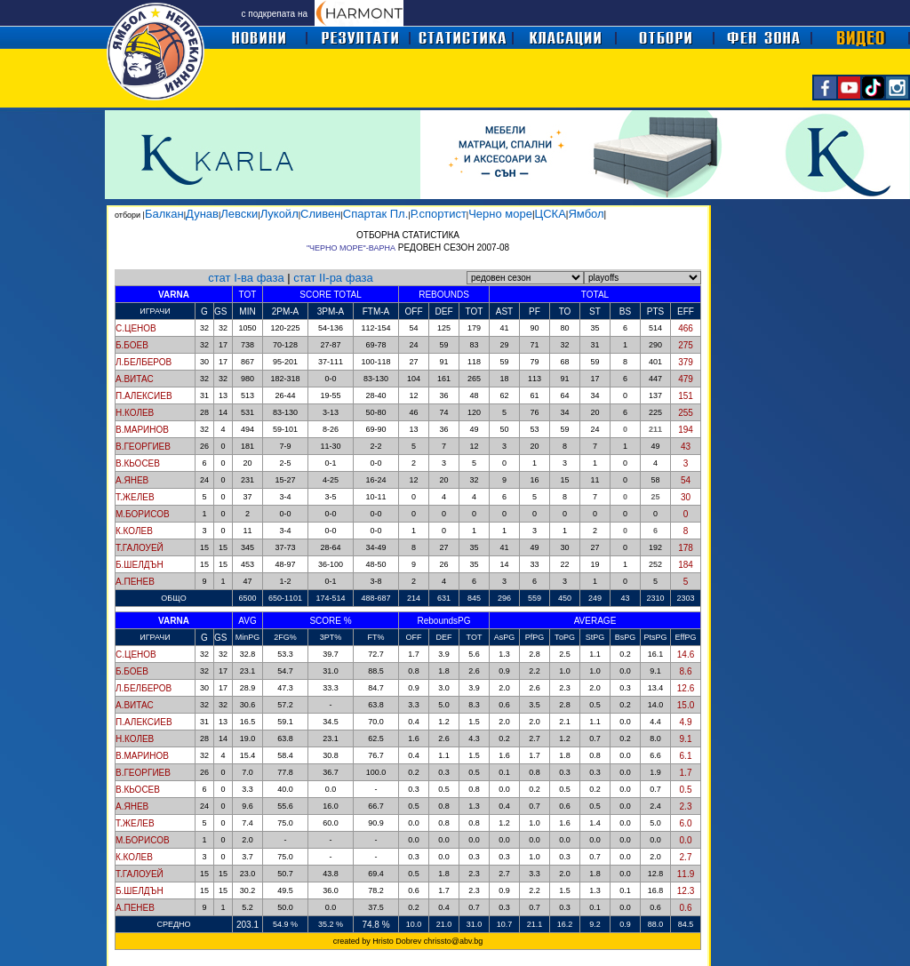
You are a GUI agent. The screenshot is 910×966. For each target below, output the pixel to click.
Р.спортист (439, 213)
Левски (239, 213)
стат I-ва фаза (245, 277)
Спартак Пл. (375, 213)
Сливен (320, 213)
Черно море (500, 213)
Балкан (164, 213)
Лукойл (279, 213)
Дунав (202, 213)
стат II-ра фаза (332, 277)
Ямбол (585, 213)
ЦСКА (550, 213)
